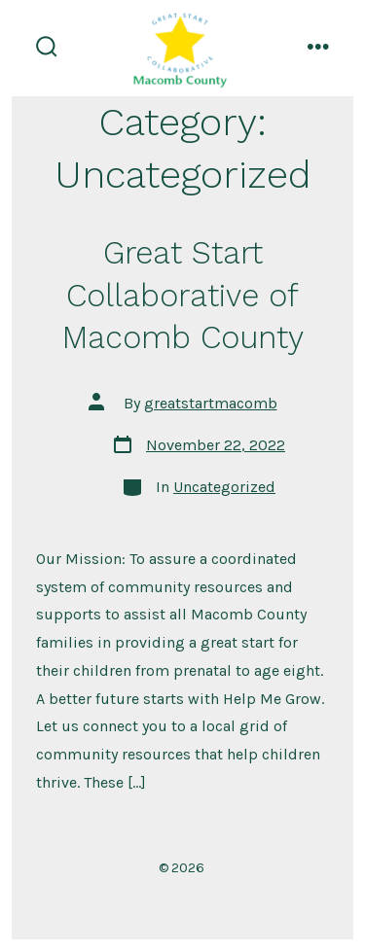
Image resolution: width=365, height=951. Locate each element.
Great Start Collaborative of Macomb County (183, 295)
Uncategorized (224, 486)
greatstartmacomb (210, 403)
